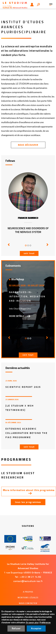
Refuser (16, 628)
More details (16, 316)
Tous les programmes (28, 502)
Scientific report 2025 (23, 386)
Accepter (36, 628)
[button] (8, 247)
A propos (28, 591)
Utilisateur (32, 4)
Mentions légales (28, 597)
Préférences (45, 622)
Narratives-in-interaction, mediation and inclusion (27, 296)
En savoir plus (32, 622)
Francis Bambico (28, 218)
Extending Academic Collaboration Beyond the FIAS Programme (26, 433)
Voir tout (29, 253)
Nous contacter (28, 603)
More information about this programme (28, 490)
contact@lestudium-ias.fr (28, 581)
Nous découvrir (28, 144)
